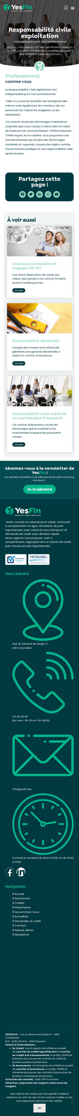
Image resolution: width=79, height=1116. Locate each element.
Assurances (26, 47)
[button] (72, 8)
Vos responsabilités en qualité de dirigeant (44, 51)
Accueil (12, 47)
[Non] (72, 1103)
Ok (39, 1108)
